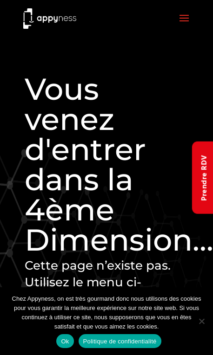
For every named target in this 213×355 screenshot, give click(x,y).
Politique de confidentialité (120, 341)
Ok (65, 341)
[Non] (201, 321)
